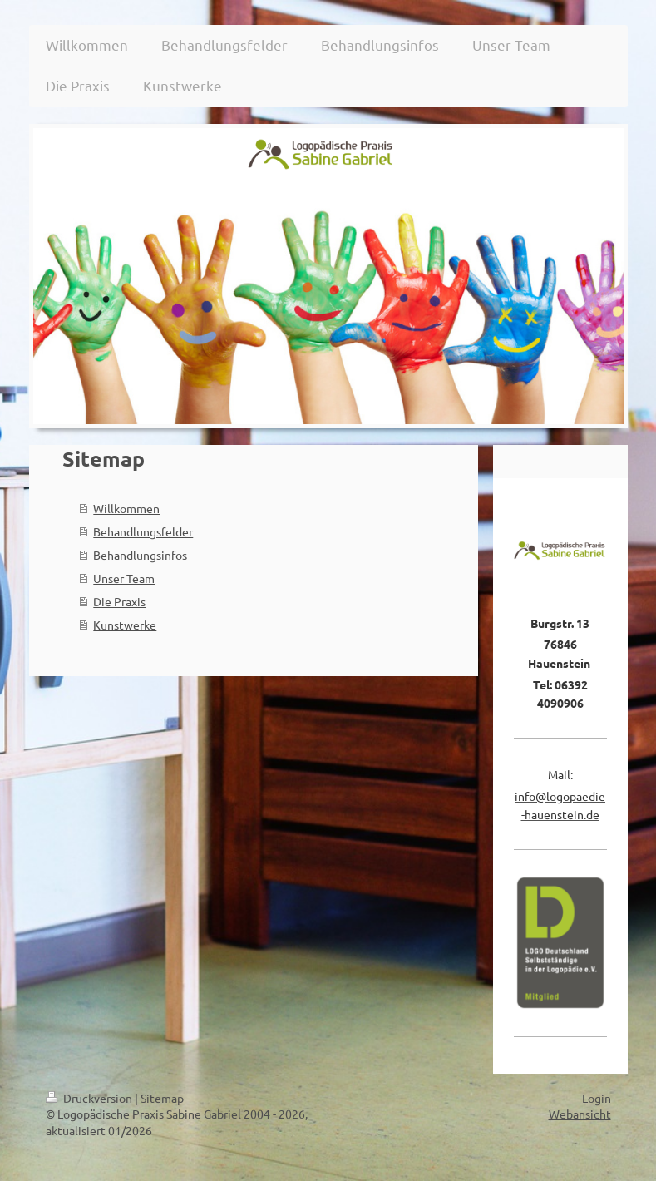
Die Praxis (119, 601)
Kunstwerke (124, 624)
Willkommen (126, 508)
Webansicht (580, 1113)
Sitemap (162, 1097)
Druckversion (90, 1097)
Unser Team (124, 578)
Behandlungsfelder (143, 531)
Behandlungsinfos (140, 554)
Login (596, 1097)
